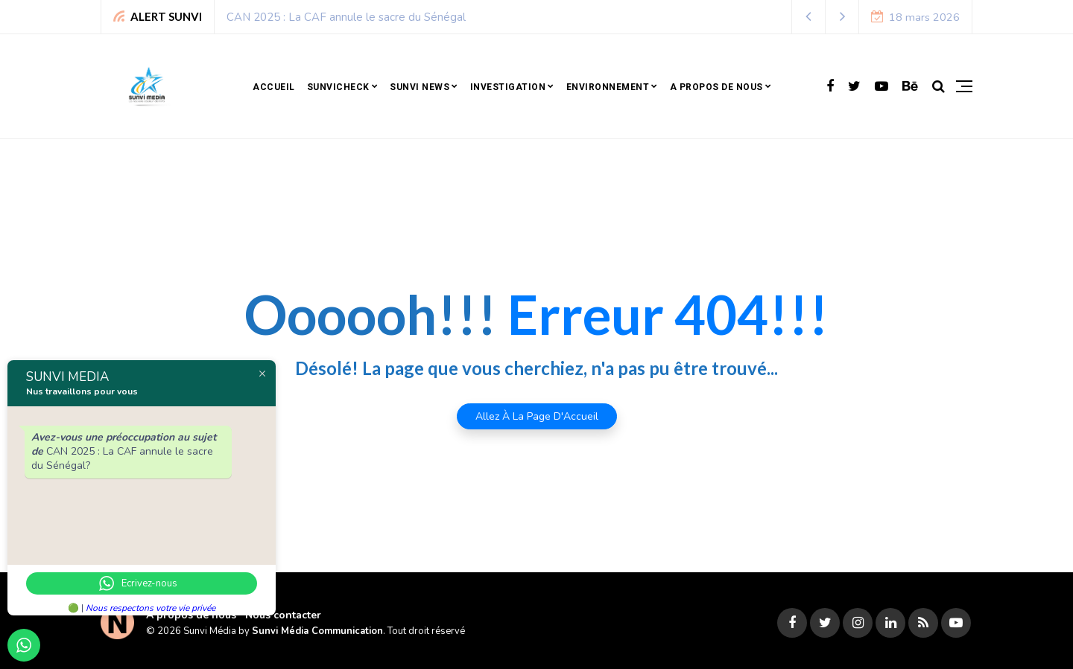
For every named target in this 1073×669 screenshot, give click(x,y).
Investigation (508, 87)
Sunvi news (419, 87)
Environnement (608, 87)
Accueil (274, 87)
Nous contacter (283, 615)
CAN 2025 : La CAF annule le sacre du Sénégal (346, 17)
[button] (809, 16)
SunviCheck (338, 87)
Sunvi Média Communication (317, 631)
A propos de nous (716, 87)
